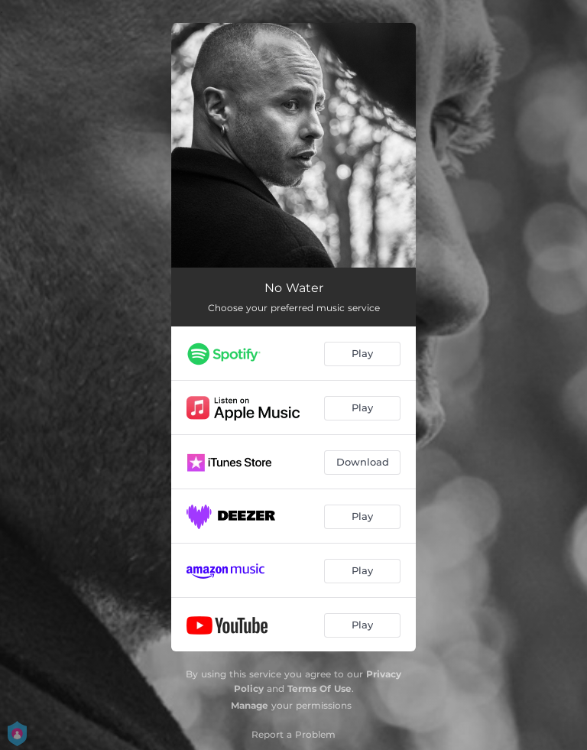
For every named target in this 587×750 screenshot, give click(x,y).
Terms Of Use (319, 688)
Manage (249, 705)
